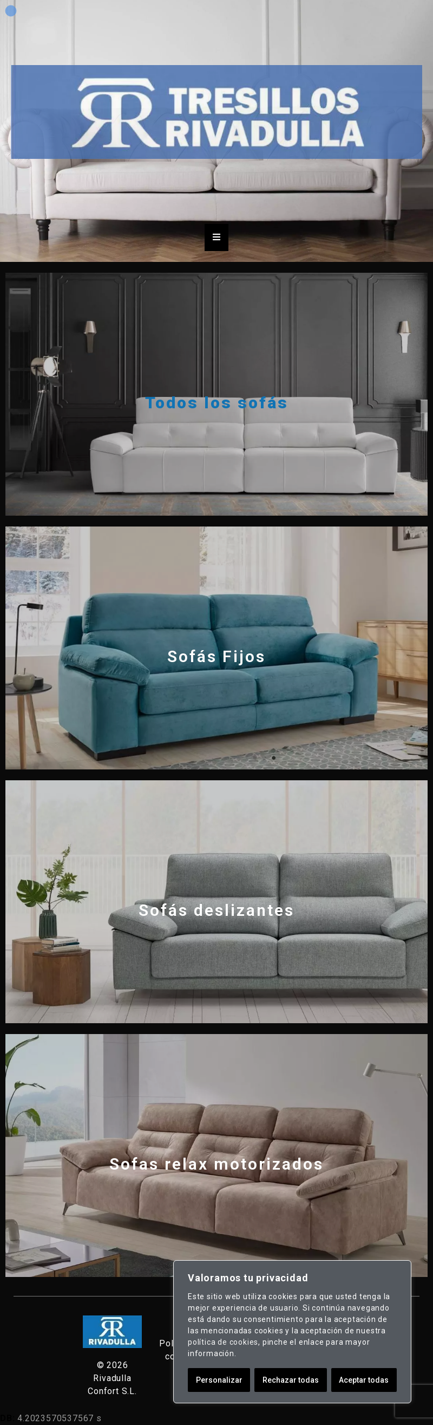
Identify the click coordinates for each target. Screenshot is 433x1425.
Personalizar (219, 1380)
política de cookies (223, 1342)
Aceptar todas (364, 1380)
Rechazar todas (291, 1380)
